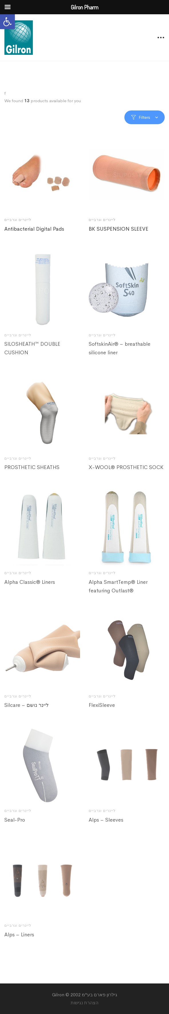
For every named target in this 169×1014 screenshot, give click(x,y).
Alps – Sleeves (106, 827)
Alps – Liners (19, 941)
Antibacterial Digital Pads (34, 229)
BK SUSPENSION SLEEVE (118, 229)
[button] (7, 21)
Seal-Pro (14, 827)
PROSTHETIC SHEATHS (31, 474)
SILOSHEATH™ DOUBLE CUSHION (32, 355)
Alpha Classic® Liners (29, 589)
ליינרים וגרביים (17, 219)
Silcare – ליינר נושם (26, 712)
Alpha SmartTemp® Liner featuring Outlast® (118, 593)
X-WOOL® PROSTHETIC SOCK (126, 474)
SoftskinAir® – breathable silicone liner (119, 355)
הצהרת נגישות (84, 1003)
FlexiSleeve (102, 712)
